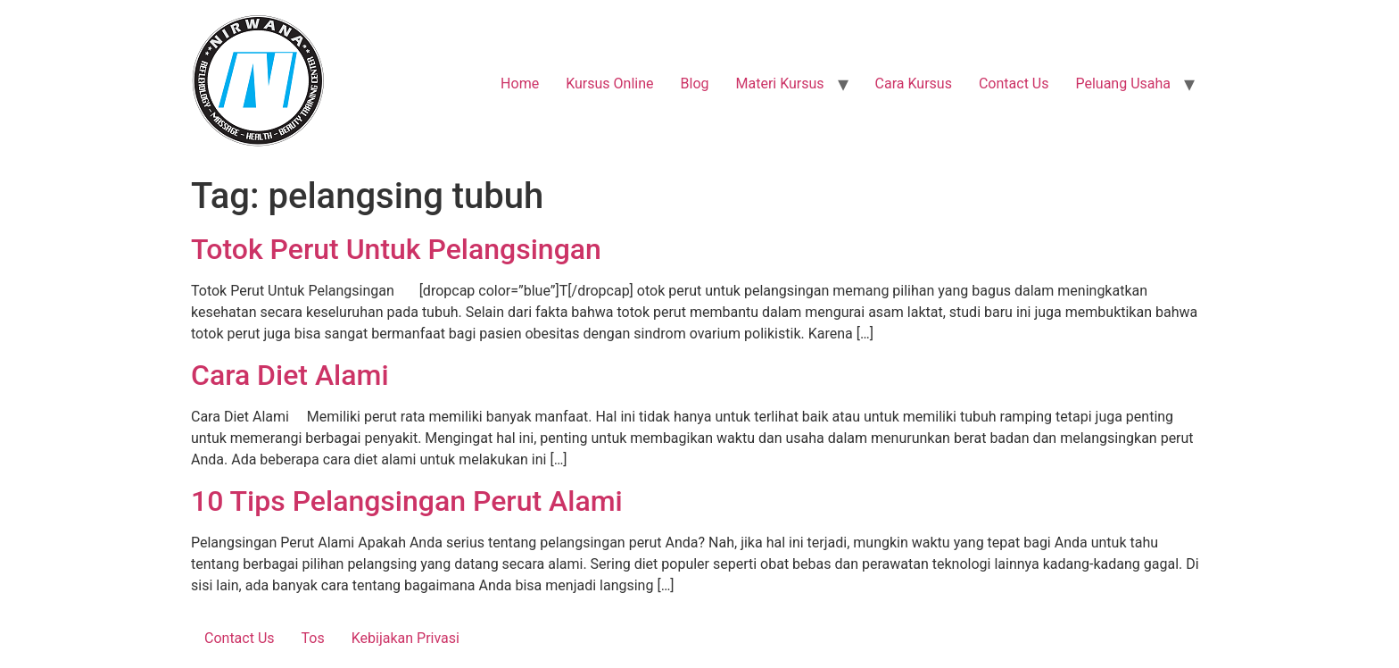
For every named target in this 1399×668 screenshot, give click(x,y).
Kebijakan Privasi (405, 638)
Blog (695, 83)
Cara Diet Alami (290, 375)
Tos (313, 638)
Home (520, 83)
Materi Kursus (779, 83)
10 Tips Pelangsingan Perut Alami (407, 501)
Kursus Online (609, 83)
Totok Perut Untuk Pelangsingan (396, 249)
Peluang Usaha (1123, 83)
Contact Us (1014, 83)
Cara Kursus (913, 83)
